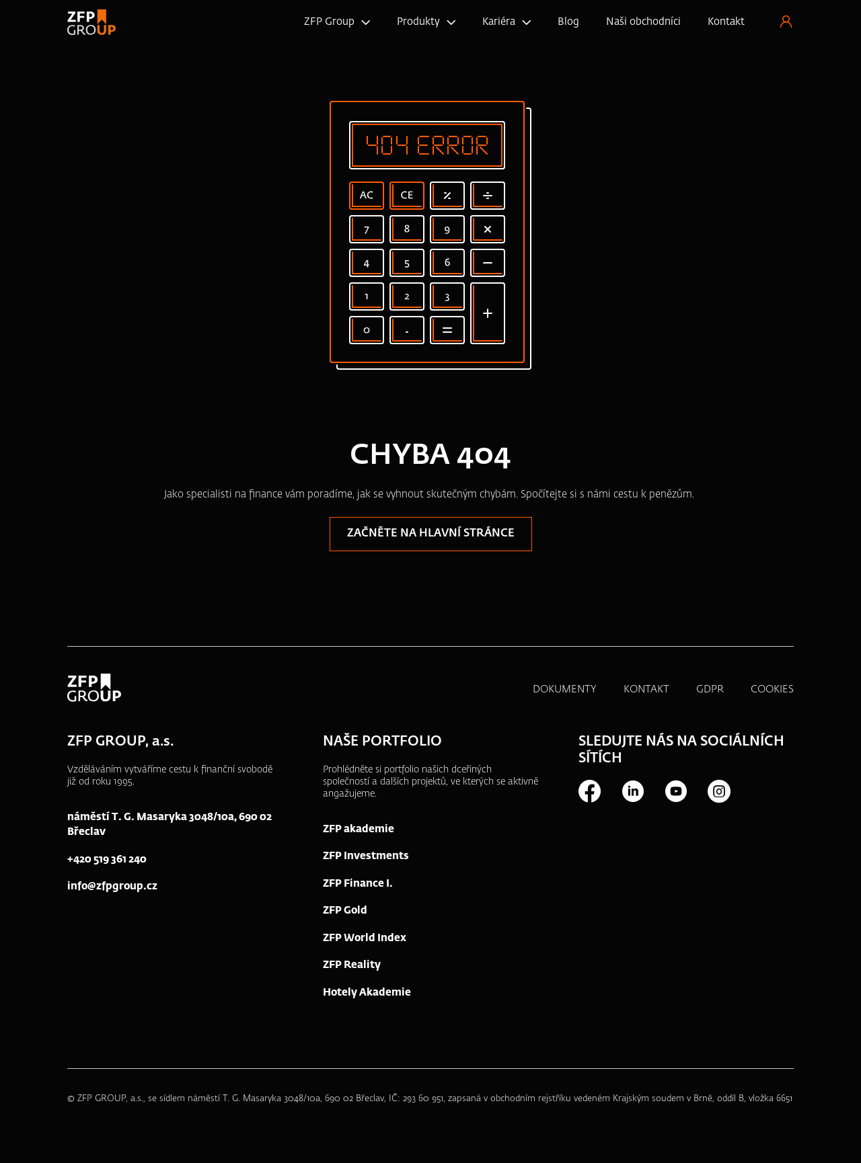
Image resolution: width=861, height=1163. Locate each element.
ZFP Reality (352, 965)
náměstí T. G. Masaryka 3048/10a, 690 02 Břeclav (169, 825)
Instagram (718, 791)
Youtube (675, 791)
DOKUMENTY (565, 689)
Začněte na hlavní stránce (431, 533)
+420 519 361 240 (107, 859)
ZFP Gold (345, 911)
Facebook (589, 791)
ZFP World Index (364, 938)
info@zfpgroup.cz (112, 886)
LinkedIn (632, 791)
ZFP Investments (366, 856)
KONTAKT (646, 689)
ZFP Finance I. (358, 884)
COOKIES (772, 689)
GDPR (710, 689)
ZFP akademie (358, 829)
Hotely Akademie (367, 993)
